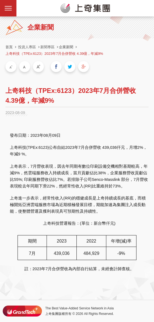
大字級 (38, 66)
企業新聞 (66, 47)
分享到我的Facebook (56, 66)
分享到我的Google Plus (83, 66)
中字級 (24, 66)
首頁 (9, 47)
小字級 (10, 66)
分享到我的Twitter (69, 66)
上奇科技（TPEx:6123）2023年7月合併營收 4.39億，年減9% (54, 54)
